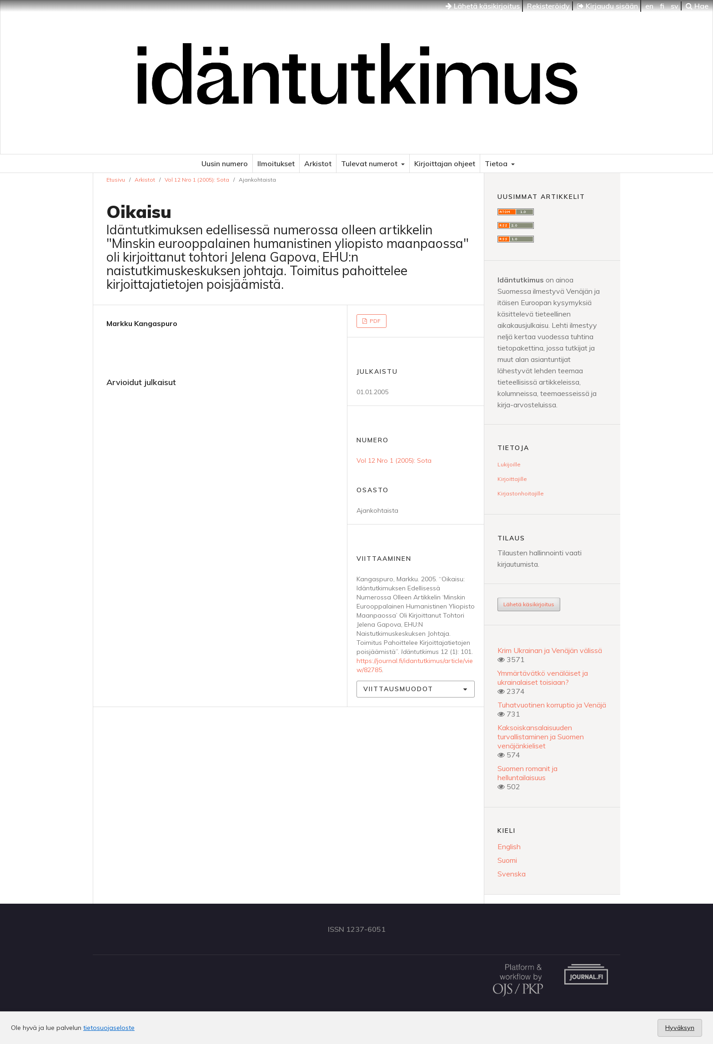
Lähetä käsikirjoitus (483, 5)
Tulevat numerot (370, 163)
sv (674, 5)
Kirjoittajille (512, 478)
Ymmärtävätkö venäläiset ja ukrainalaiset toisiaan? (542, 677)
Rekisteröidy (548, 5)
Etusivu (115, 179)
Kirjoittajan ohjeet (444, 163)
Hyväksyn (679, 1028)
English (509, 846)
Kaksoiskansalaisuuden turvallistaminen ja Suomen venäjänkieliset (540, 736)
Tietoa (497, 163)
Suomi (507, 860)
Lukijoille (509, 464)
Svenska (511, 873)
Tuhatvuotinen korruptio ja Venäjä (551, 704)
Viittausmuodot (398, 689)
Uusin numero (224, 163)
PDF (374, 320)
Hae (697, 5)
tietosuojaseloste (109, 1028)
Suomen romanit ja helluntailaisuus (527, 773)
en (649, 5)
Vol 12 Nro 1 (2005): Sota (197, 179)
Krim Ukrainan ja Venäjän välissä (549, 650)
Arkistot (317, 163)
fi (662, 5)
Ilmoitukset (276, 163)
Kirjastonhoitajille (520, 493)
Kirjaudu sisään (607, 5)
